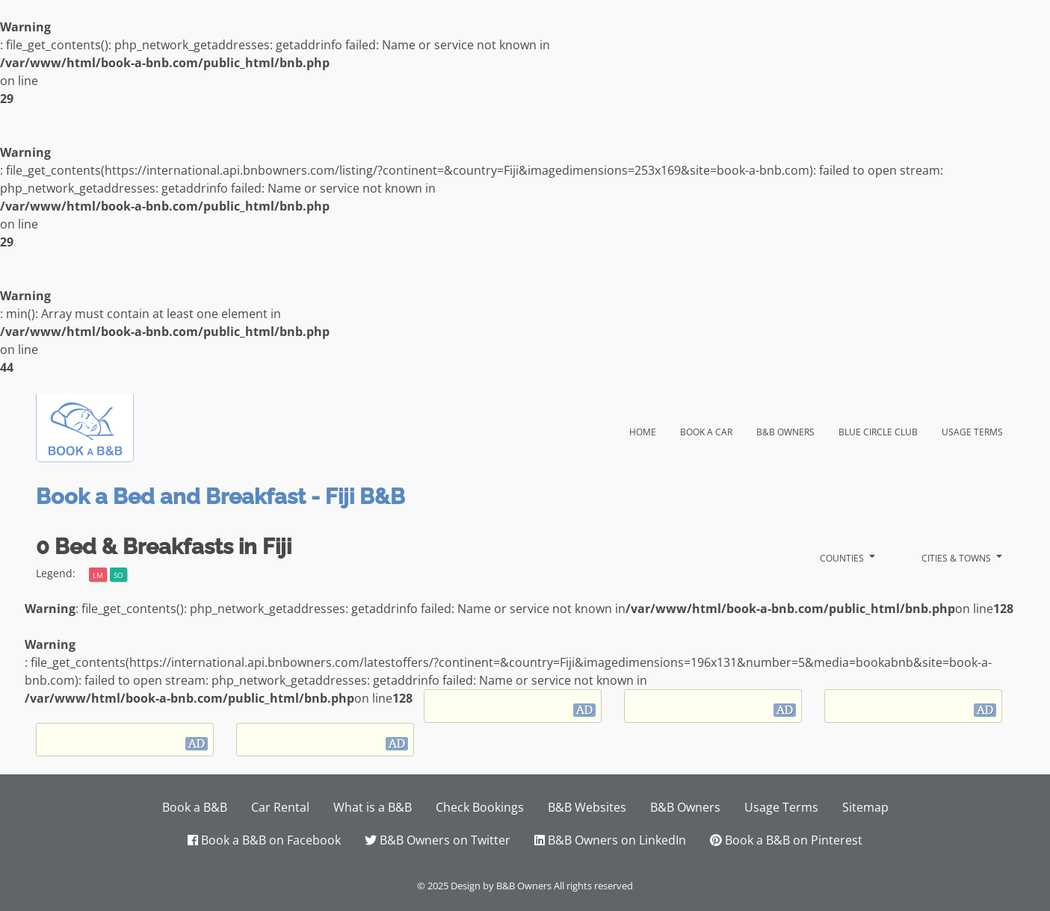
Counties (843, 556)
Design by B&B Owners (501, 885)
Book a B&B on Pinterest (786, 840)
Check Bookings (480, 807)
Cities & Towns (957, 556)
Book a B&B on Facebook (264, 840)
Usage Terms (972, 430)
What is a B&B (372, 807)
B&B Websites (587, 807)
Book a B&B (194, 807)
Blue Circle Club (878, 430)
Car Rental (280, 807)
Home (648, 429)
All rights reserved (593, 885)
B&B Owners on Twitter (437, 840)
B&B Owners (785, 430)
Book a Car (706, 430)
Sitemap (865, 807)
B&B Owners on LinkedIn (610, 840)
